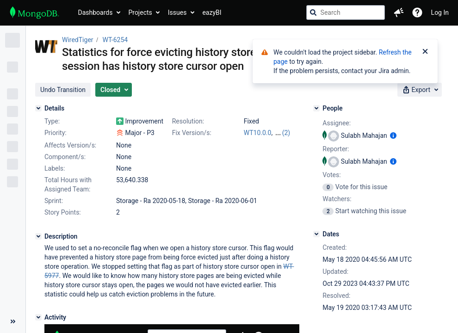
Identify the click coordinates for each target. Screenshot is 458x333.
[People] (316, 108)
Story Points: (62, 212)
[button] (398, 12)
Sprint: (53, 200)
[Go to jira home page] (34, 12)
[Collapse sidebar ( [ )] (13, 321)
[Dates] (316, 234)
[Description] (38, 236)
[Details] (38, 108)
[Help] (417, 12)
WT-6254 (115, 39)
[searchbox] (345, 12)
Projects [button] (140, 12)
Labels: (54, 168)
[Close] (425, 52)
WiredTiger (77, 39)
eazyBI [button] (211, 12)
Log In (440, 12)
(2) (286, 132)
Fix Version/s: (191, 132)
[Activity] (38, 317)
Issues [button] (177, 12)
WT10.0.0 (258, 132)
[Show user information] (393, 135)
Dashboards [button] (95, 12)
